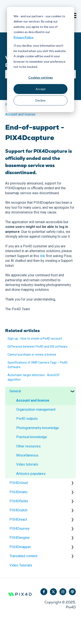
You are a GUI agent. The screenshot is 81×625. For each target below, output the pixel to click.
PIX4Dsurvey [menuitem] (20, 528)
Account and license (20, 114)
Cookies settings (40, 77)
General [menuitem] (15, 391)
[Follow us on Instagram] (62, 591)
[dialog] (40, 59)
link (42, 256)
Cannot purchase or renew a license (32, 354)
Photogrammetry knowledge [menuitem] (37, 428)
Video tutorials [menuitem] (27, 464)
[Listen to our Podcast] (72, 591)
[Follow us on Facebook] (43, 591)
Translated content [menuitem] (23, 556)
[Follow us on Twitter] (53, 591)
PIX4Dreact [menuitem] (18, 519)
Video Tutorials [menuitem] (21, 565)
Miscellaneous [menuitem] (27, 455)
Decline (40, 100)
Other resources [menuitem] (28, 446)
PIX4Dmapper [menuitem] (20, 547)
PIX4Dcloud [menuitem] (19, 483)
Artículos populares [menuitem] (31, 474)
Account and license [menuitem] (32, 400)
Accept (41, 89)
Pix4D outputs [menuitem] (27, 419)
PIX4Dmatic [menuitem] (19, 492)
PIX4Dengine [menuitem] (20, 538)
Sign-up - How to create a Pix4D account (35, 338)
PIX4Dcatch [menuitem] (18, 510)
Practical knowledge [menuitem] (31, 437)
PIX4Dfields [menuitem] (19, 501)
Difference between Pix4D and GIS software (38, 346)
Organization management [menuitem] (36, 409)
